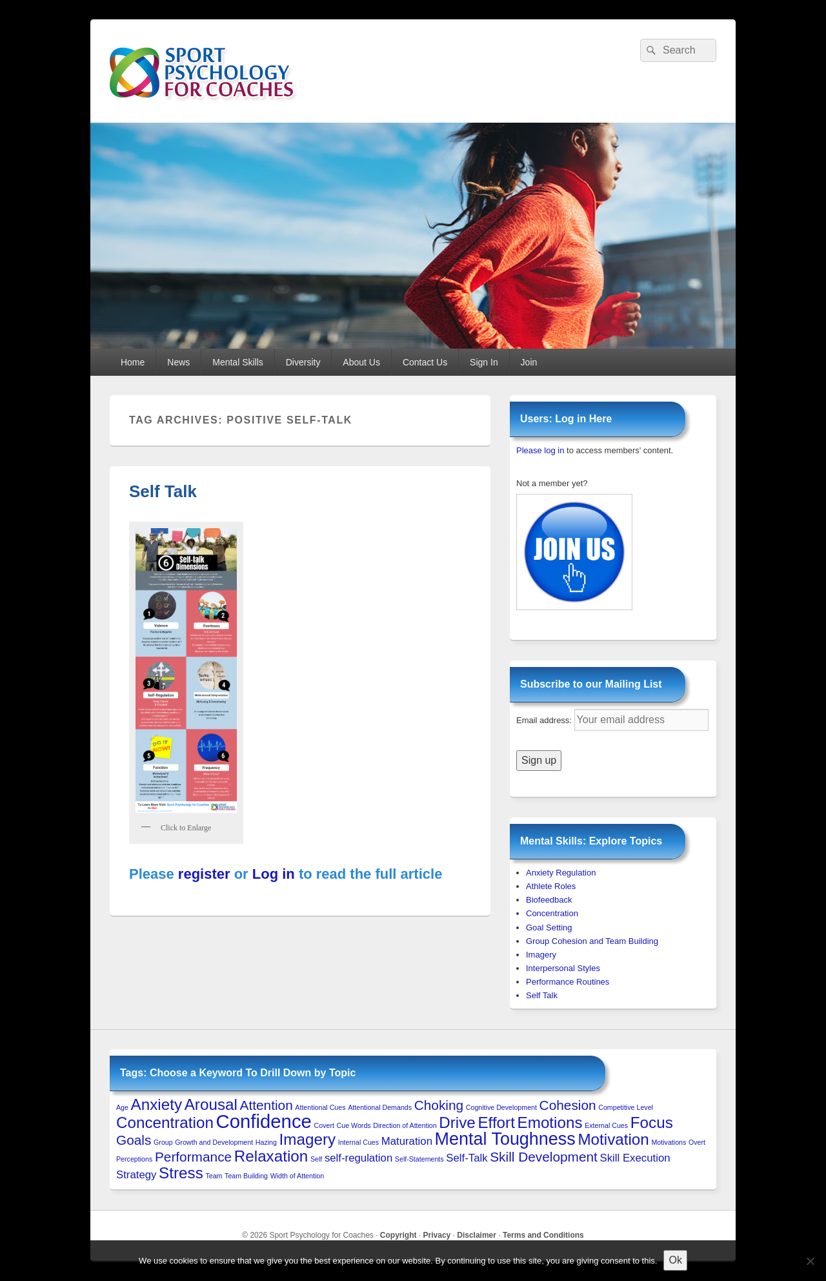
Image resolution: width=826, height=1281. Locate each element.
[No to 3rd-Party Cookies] (809, 1261)
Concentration (552, 913)
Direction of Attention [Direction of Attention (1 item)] (404, 1125)
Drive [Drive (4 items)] (457, 1122)
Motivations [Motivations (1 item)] (668, 1142)
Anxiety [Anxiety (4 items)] (156, 1104)
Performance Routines (567, 982)
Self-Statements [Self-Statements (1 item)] (419, 1159)
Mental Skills (237, 362)
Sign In (484, 362)
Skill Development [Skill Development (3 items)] (544, 1156)
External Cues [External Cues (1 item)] (606, 1125)
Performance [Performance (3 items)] (193, 1156)
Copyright (398, 1235)
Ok (675, 1260)
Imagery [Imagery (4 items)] (307, 1139)
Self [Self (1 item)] (316, 1159)
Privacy (437, 1235)
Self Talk (163, 491)
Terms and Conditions (543, 1235)
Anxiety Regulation (561, 872)
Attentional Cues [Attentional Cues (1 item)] (320, 1107)
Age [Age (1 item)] (122, 1107)
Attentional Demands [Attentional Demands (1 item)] (380, 1107)
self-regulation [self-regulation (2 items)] (358, 1158)
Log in (273, 874)
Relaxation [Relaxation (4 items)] (271, 1156)
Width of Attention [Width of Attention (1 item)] (297, 1176)
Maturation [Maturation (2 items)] (406, 1141)
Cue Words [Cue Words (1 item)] (354, 1125)
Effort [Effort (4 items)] (496, 1122)
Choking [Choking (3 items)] (438, 1105)
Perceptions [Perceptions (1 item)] (134, 1159)
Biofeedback (549, 900)
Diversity (303, 362)
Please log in (540, 450)
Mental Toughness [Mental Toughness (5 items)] (505, 1139)
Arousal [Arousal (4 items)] (211, 1104)
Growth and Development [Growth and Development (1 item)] (214, 1142)
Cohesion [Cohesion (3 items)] (567, 1105)
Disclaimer (476, 1235)
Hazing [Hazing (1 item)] (266, 1142)
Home (133, 362)
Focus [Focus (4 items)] (651, 1122)
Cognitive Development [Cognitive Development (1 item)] (501, 1107)
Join (529, 362)
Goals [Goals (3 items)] (133, 1139)
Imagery (541, 954)
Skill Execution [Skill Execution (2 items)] (635, 1158)
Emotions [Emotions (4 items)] (550, 1122)
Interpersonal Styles (563, 968)
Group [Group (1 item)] (163, 1142)
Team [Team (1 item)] (213, 1176)
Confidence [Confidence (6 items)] (264, 1121)
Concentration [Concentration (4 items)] (165, 1122)
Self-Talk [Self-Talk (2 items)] (466, 1158)
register (204, 874)
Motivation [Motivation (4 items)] (613, 1139)
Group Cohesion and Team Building (592, 941)
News (178, 362)
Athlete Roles (551, 886)
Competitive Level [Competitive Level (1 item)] (625, 1107)
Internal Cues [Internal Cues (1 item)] (358, 1142)
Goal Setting (549, 927)
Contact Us (425, 362)
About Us (361, 362)
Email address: (545, 720)
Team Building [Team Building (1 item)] (246, 1176)
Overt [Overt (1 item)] (697, 1142)
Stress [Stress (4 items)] (181, 1173)
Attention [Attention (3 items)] (266, 1105)
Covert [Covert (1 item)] (324, 1125)
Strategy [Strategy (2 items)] (136, 1175)
